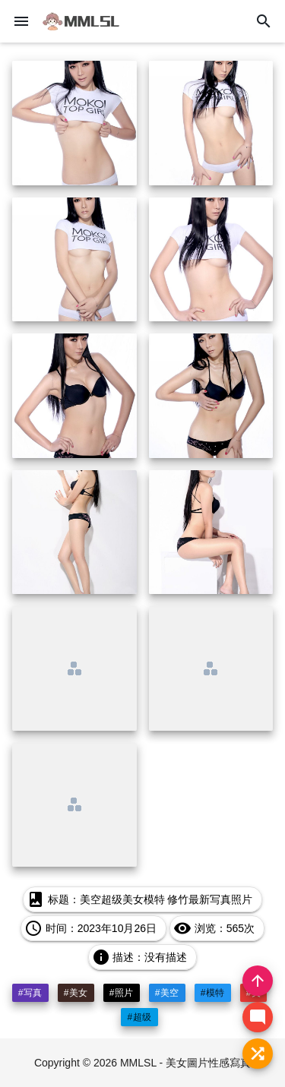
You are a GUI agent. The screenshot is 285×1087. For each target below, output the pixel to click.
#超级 (139, 1017)
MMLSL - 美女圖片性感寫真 (185, 1063)
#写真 (30, 992)
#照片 (121, 992)
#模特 (213, 992)
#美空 (167, 992)
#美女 (76, 992)
